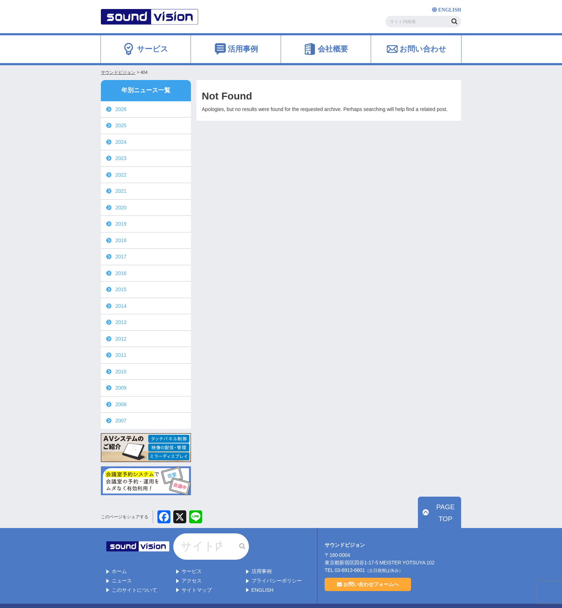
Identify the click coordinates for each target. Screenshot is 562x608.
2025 (120, 125)
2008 (120, 404)
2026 (120, 109)
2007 (120, 420)
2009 (120, 388)
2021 (120, 191)
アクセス (192, 566)
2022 (120, 175)
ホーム (119, 557)
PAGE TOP (443, 521)
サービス (192, 557)
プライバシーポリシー (276, 566)
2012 (120, 339)
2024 (120, 142)
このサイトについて (134, 575)
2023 (120, 158)
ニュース (122, 566)
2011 (120, 355)
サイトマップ (197, 575)
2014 (120, 306)
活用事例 (261, 557)
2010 (120, 371)
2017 (120, 256)
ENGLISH (262, 575)
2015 (120, 289)
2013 (120, 322)
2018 (120, 240)
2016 (120, 273)
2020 (120, 207)
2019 (120, 224)
